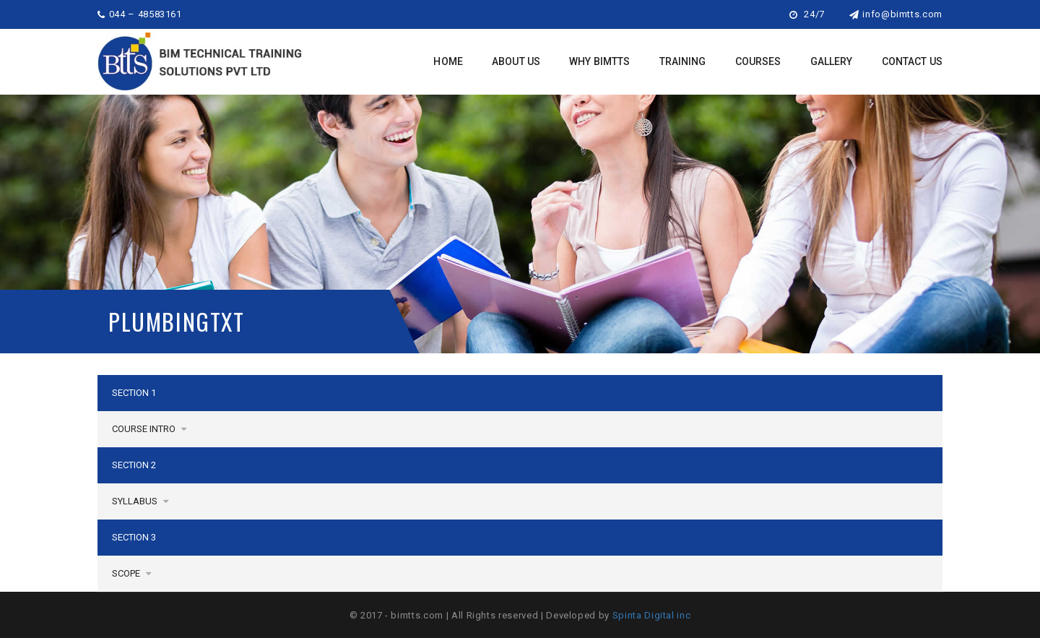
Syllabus (140, 501)
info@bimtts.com (895, 14)
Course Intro (149, 428)
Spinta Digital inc (651, 615)
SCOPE (131, 573)
